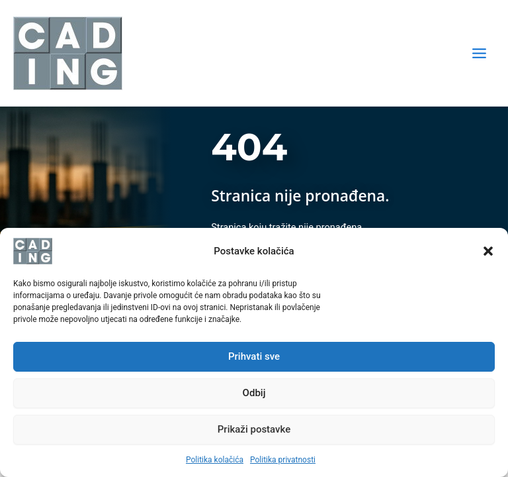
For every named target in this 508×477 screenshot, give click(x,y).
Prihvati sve (254, 356)
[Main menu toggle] (479, 53)
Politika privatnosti (283, 459)
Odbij (254, 393)
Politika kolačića (214, 459)
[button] (488, 251)
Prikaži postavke (254, 429)
